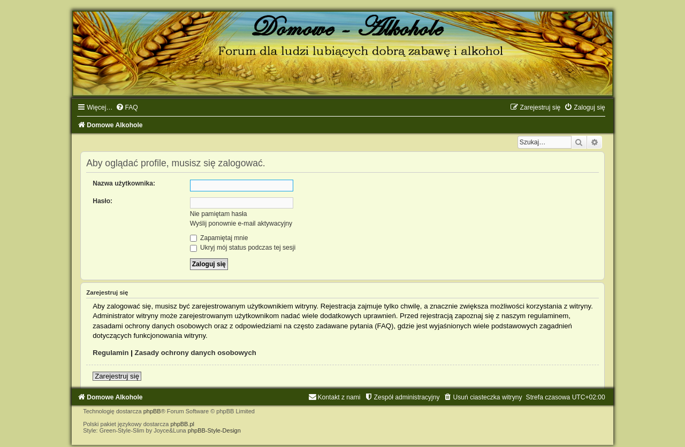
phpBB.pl (182, 424)
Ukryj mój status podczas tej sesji (242, 247)
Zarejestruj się (117, 376)
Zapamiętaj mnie (219, 238)
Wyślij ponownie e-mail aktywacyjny (241, 223)
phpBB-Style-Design (214, 430)
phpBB (152, 411)
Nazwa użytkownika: (124, 183)
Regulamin (110, 353)
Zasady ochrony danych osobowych (195, 353)
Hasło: (102, 201)
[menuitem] (127, 107)
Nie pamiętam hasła (218, 214)
